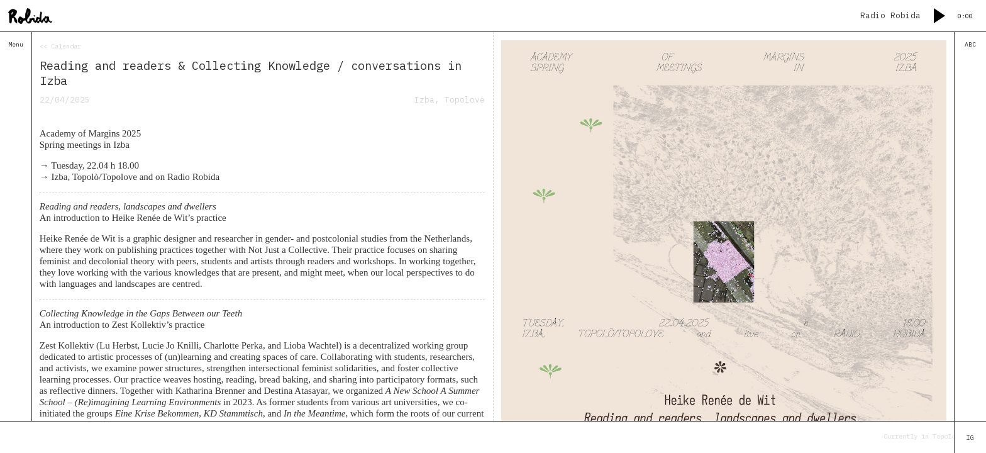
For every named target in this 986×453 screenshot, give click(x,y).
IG (970, 437)
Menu (15, 44)
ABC (970, 44)
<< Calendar (60, 46)
